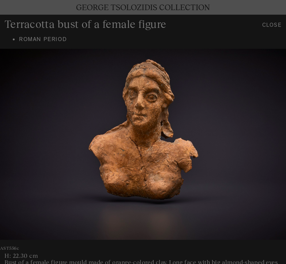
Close (272, 26)
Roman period (43, 40)
